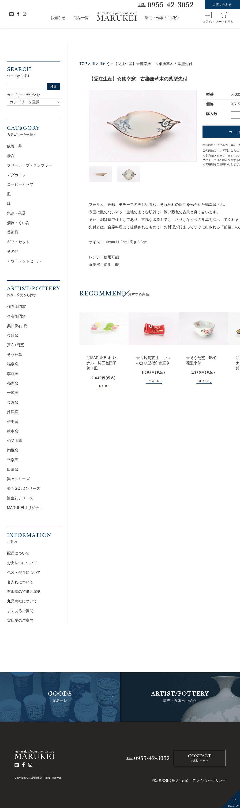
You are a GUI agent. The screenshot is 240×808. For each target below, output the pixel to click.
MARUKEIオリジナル (25, 508)
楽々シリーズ (18, 479)
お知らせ (57, 18)
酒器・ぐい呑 (18, 223)
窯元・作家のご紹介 (162, 18)
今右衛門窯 (16, 316)
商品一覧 (81, 18)
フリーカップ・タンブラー (29, 165)
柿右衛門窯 (16, 307)
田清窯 (12, 469)
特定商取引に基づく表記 (170, 780)
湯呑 (11, 156)
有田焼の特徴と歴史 (24, 592)
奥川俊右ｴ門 (17, 326)
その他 (12, 251)
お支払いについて (22, 563)
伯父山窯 (14, 441)
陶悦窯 (12, 450)
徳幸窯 (12, 431)
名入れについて (20, 582)
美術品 (12, 232)
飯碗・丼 (14, 146)
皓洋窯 (12, 412)
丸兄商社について (22, 601)
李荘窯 (12, 374)
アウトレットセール (24, 261)
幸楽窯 (12, 460)
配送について (18, 553)
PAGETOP (233, 805)
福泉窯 (12, 364)
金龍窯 (12, 335)
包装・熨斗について (24, 572)
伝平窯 (12, 422)
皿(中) (104, 64)
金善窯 (12, 402)
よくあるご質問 (20, 611)
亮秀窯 (12, 383)
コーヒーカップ (20, 184)
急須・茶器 (16, 213)
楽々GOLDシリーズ (23, 488)
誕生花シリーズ (20, 498)
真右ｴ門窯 (15, 345)
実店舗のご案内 (20, 620)
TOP (83, 64)
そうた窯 (14, 354)
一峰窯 (12, 393)
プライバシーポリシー (209, 780)
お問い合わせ (222, 4)
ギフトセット (18, 242)
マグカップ (16, 175)
